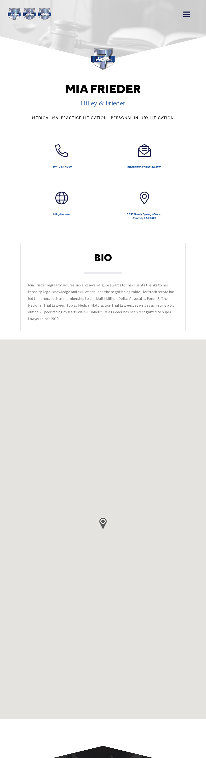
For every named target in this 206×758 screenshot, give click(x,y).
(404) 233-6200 (62, 156)
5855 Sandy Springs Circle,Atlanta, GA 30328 (144, 206)
